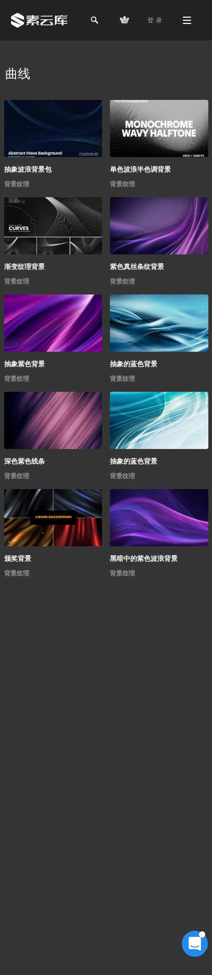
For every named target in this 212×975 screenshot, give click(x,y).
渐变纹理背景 (24, 267)
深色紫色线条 (24, 461)
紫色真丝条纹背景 (137, 267)
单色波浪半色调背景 (140, 169)
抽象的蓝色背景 (133, 364)
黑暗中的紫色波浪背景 (144, 558)
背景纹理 (16, 184)
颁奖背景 (17, 558)
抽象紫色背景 (24, 364)
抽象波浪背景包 (28, 169)
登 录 (154, 20)
